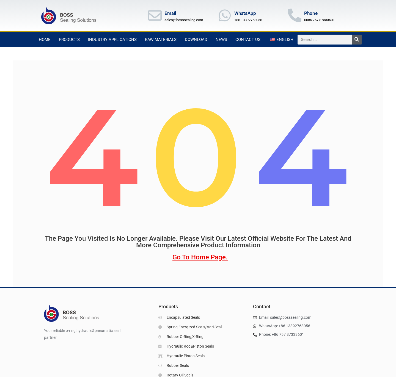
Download (196, 39)
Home (45, 39)
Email (170, 13)
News (221, 39)
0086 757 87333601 (319, 20)
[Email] (155, 15)
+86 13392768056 (248, 20)
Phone (311, 13)
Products (69, 39)
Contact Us (247, 39)
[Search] (357, 40)
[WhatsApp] (225, 15)
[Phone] (294, 15)
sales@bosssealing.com (183, 20)
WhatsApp (245, 13)
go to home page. (200, 258)
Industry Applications (112, 39)
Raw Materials (161, 39)
